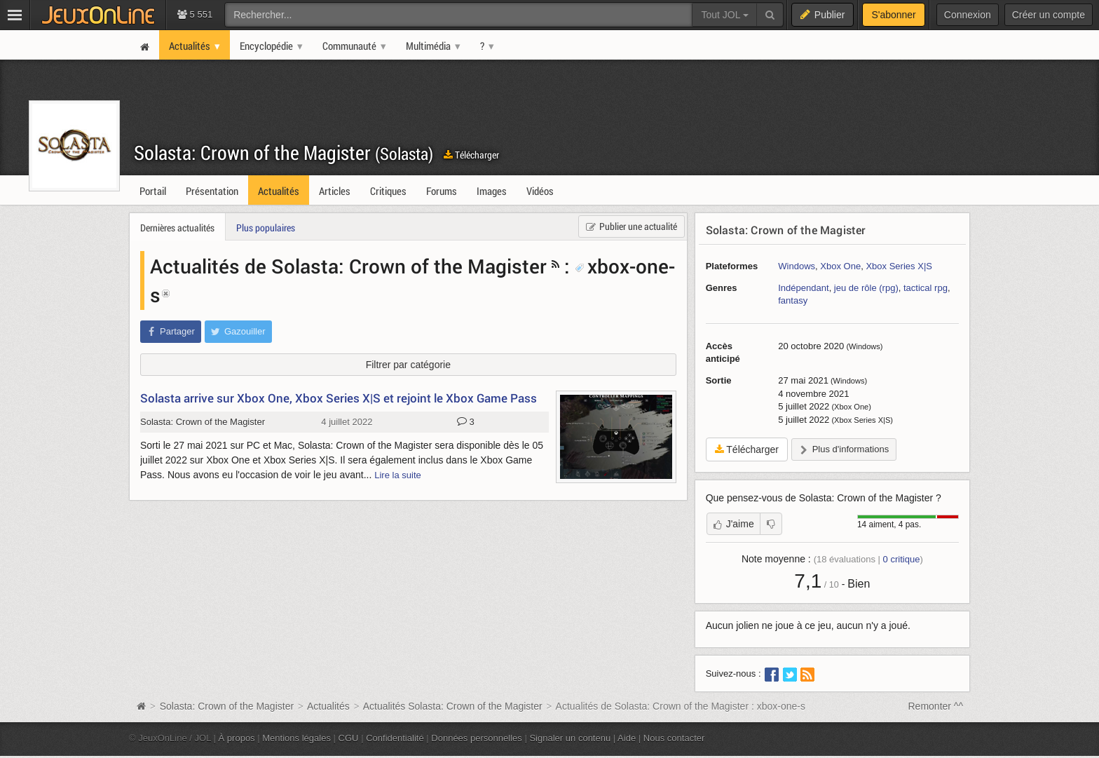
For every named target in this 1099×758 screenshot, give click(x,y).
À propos (237, 738)
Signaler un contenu (569, 738)
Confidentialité (395, 738)
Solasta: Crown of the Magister (283, 152)
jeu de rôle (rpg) (866, 288)
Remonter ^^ (936, 706)
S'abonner (893, 14)
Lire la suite (397, 475)
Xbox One (840, 266)
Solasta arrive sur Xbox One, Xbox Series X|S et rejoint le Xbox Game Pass (338, 398)
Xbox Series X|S (899, 266)
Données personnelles (476, 738)
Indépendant (803, 288)
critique (901, 559)
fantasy (792, 300)
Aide (626, 738)
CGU (349, 738)
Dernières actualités (177, 227)
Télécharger (471, 154)
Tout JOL (724, 14)
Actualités (328, 706)
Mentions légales (296, 738)
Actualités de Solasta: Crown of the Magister (348, 265)
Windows (796, 266)
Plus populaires (265, 227)
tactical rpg (925, 288)
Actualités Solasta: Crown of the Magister (452, 706)
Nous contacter (674, 738)
